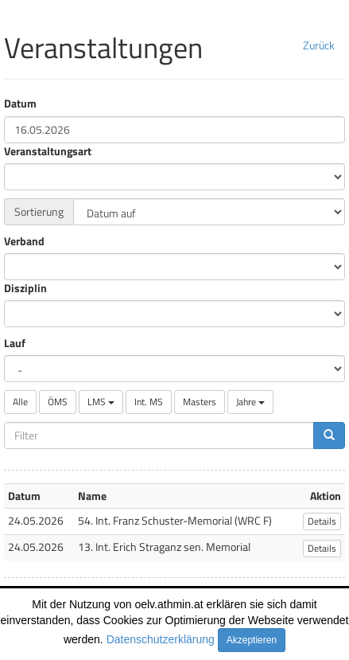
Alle (20, 401)
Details (322, 521)
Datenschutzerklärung (161, 639)
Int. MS (148, 401)
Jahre (250, 401)
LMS (100, 401)
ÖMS (58, 401)
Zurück (319, 45)
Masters (199, 401)
